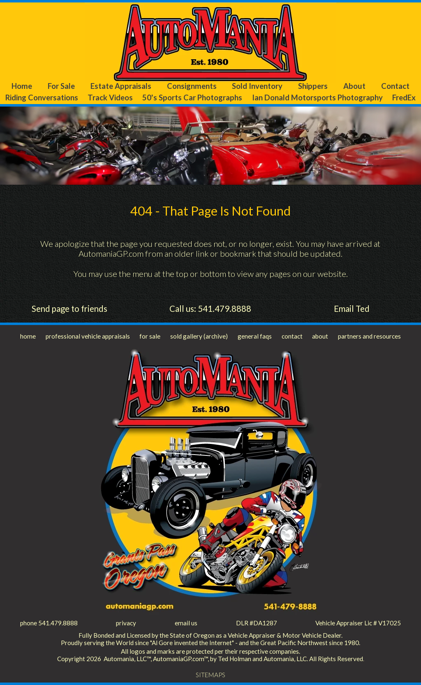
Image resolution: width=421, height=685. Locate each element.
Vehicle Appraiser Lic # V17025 (358, 623)
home (28, 336)
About (354, 86)
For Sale (61, 86)
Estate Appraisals (120, 86)
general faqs (255, 336)
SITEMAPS (210, 674)
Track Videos (110, 97)
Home (22, 86)
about (320, 336)
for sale (149, 336)
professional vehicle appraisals (88, 336)
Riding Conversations (41, 97)
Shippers (313, 86)
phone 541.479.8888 (49, 623)
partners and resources (369, 336)
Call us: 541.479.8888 (210, 308)
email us (186, 623)
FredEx (404, 97)
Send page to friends (69, 308)
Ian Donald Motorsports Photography (317, 97)
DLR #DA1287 (256, 623)
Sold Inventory (257, 86)
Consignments (192, 86)
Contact (395, 86)
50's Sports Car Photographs (192, 97)
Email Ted (352, 308)
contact (292, 336)
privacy (126, 623)
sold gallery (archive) (199, 336)
